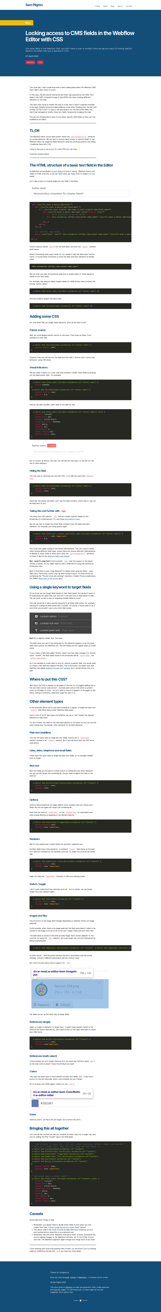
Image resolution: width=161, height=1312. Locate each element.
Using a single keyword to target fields (64, 1224)
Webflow (30, 62)
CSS (40, 62)
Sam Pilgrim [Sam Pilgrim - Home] (34, 5)
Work (105, 6)
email (67, 1274)
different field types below (55, 555)
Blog (112, 6)
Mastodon (83, 1274)
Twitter (73, 1274)
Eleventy (69, 1284)
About (120, 6)
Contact (129, 6)
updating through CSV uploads (57, 667)
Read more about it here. (70, 518)
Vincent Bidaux (57, 171)
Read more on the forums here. (51, 577)
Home (97, 6)
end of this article (47, 149)
